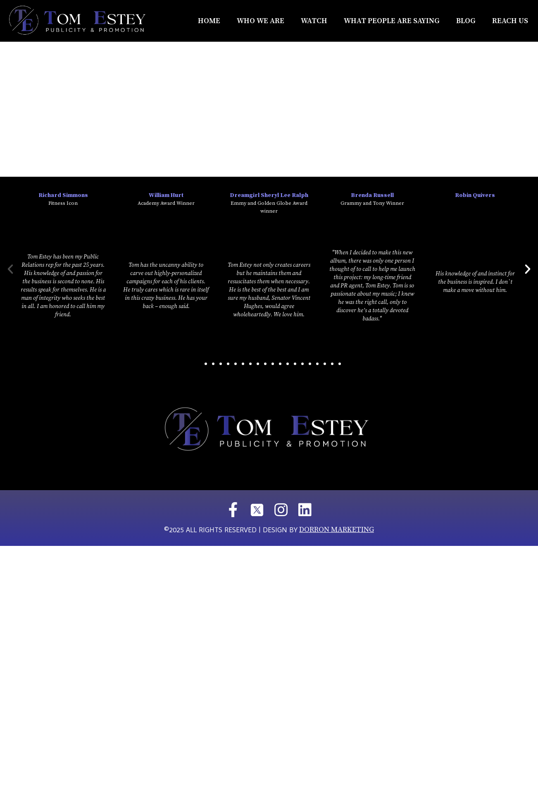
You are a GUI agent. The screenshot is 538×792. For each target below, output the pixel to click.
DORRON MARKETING (336, 529)
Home (209, 21)
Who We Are (260, 21)
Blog (466, 21)
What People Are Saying (392, 21)
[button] (198, 364)
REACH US (510, 21)
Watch (314, 21)
